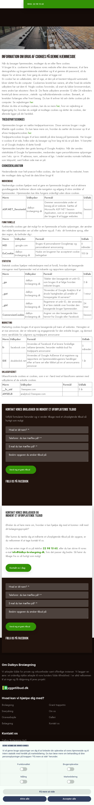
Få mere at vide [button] (47, 791)
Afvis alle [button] (24, 799)
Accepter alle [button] (69, 799)
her (31, 102)
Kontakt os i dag (17, 567)
